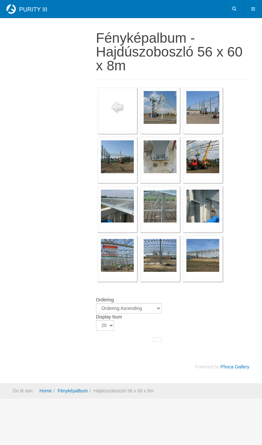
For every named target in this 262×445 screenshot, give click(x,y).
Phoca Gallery (235, 366)
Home (45, 390)
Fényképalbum (73, 390)
